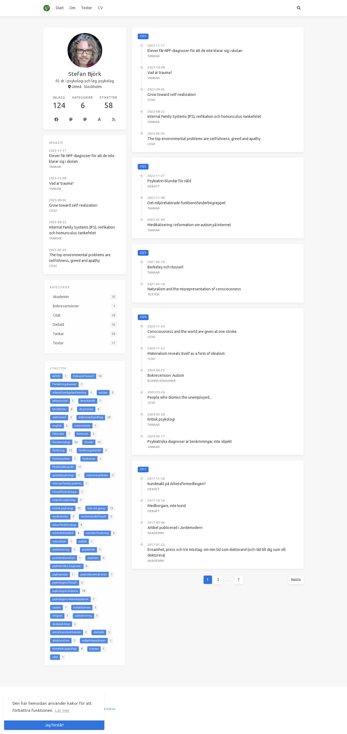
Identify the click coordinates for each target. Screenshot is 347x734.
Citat (151, 100)
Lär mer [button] (62, 710)
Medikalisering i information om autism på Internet (189, 225)
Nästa (296, 579)
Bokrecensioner (161, 380)
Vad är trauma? (159, 72)
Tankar (153, 56)
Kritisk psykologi (161, 419)
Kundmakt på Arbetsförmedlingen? (176, 484)
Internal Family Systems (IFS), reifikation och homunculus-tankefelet (204, 116)
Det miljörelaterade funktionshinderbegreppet (186, 203)
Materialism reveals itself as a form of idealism (186, 353)
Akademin (155, 533)
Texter (86, 8)
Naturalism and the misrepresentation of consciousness (194, 289)
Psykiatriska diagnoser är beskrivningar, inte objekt (189, 441)
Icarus (110, 708)
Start (60, 8)
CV (100, 8)
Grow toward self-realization (171, 94)
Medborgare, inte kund (166, 506)
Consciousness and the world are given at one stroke (192, 331)
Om (72, 8)
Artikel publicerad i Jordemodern (175, 527)
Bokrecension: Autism (165, 375)
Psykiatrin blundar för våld (169, 181)
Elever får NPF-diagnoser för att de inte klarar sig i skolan (194, 50)
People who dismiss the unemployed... (179, 397)
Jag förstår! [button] (54, 725)
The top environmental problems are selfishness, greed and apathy (204, 139)
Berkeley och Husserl (165, 267)
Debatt (153, 186)
